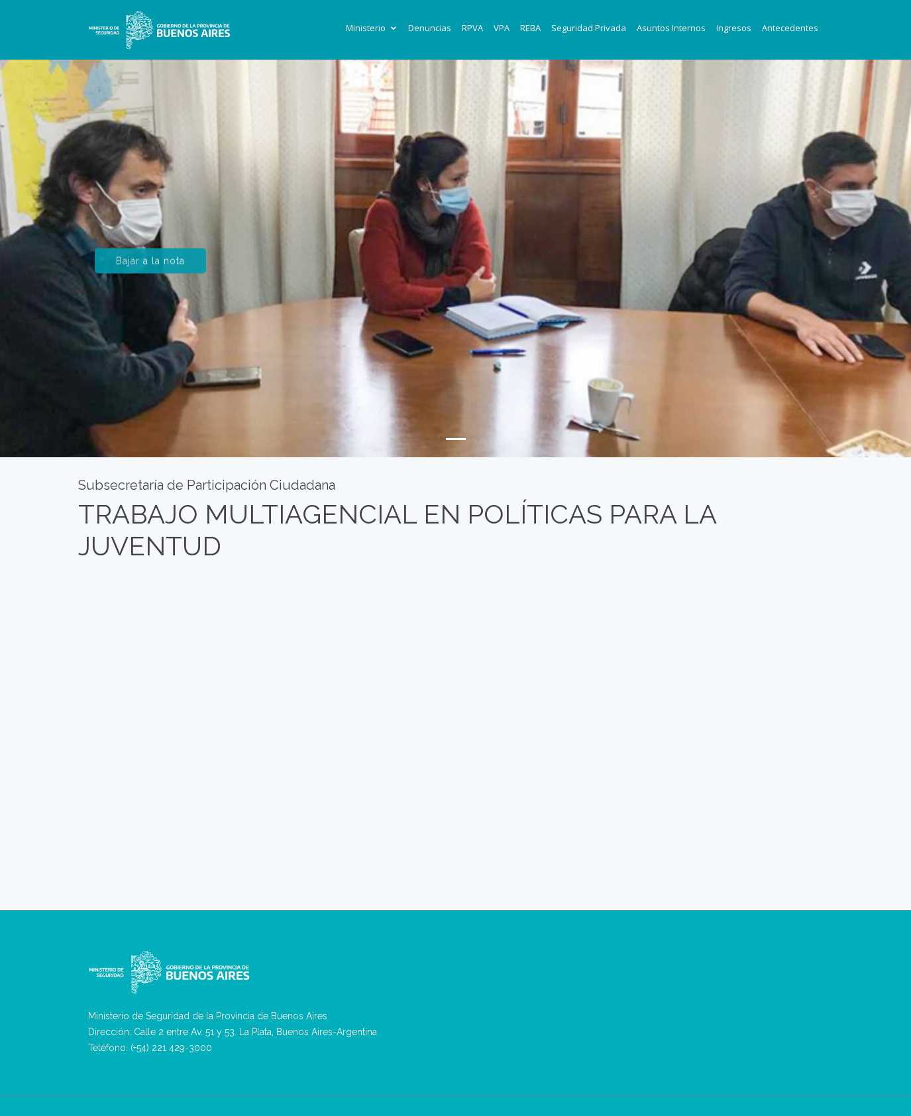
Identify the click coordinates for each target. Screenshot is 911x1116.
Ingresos (733, 28)
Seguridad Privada (588, 28)
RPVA (472, 28)
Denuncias (429, 28)
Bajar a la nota (150, 265)
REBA (530, 28)
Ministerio (366, 28)
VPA (501, 28)
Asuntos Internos (671, 28)
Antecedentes (790, 28)
